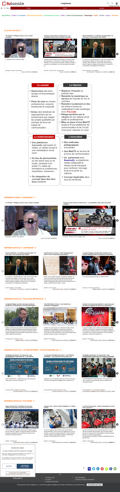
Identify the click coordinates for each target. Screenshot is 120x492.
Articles (29, 8)
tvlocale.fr (18, 478)
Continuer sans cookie (24, 466)
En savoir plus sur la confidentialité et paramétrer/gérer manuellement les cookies (17, 473)
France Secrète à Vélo (58, 289)
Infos (80, 477)
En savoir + (48, 479)
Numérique (88, 15)
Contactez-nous (49, 477)
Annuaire (101, 8)
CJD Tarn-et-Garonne (18, 391)
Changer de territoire (114, 6)
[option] (21, 53)
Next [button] (117, 54)
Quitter (9, 466)
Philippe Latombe (97, 289)
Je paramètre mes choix (95, 484)
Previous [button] (2, 54)
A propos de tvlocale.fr (51, 481)
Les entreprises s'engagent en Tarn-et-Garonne (94, 391)
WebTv (65, 8)
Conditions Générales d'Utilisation (84, 479)
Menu (8, 8)
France (23, 72)
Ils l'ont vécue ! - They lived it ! (94, 72)
